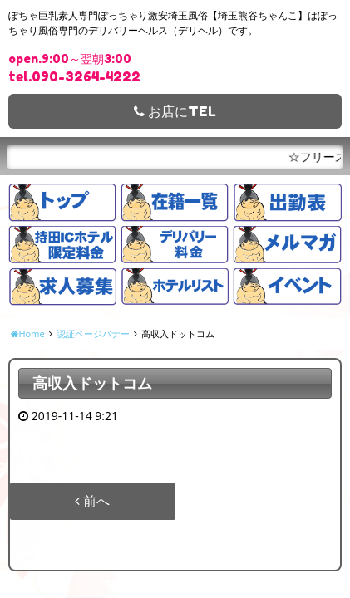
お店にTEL (175, 111)
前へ (92, 501)
